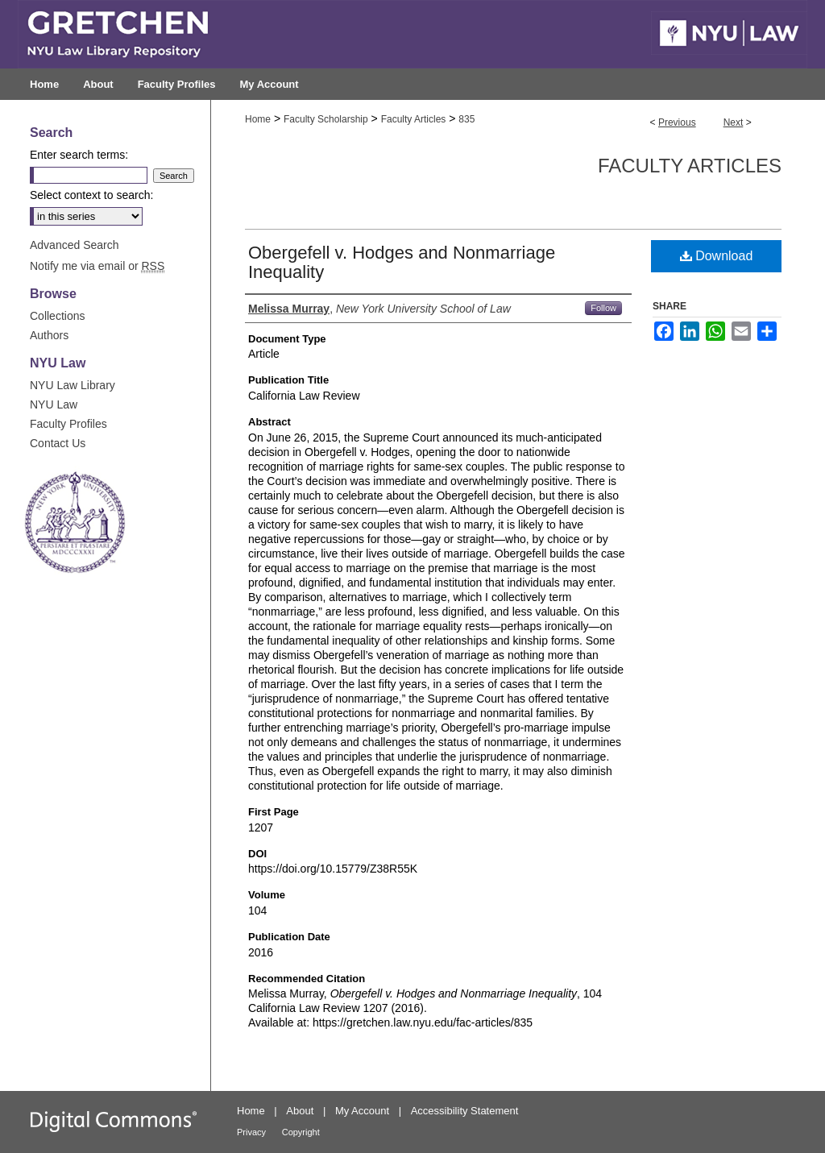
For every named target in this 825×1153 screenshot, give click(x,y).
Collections (57, 315)
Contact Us (57, 443)
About (299, 1111)
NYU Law (53, 404)
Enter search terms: (79, 154)
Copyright (301, 1132)
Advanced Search (74, 244)
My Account (362, 1111)
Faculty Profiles (68, 423)
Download (716, 256)
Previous (677, 122)
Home (258, 119)
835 (466, 119)
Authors (49, 335)
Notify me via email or (97, 265)
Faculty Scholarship (326, 119)
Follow (603, 308)
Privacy (251, 1132)
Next (733, 122)
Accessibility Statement (465, 1111)
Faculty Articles (413, 119)
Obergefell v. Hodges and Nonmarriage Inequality (401, 262)
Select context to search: (91, 195)
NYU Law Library (72, 385)
